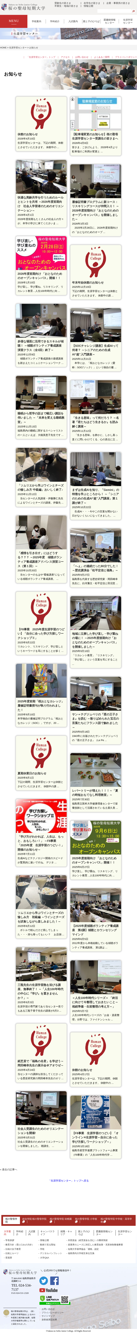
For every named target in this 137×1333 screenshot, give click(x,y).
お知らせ (33, 47)
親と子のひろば (91, 21)
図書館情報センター (110, 21)
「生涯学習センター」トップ (41, 57)
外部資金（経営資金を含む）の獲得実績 (88, 1240)
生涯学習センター (128, 21)
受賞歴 (8, 1257)
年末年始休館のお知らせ (88, 282)
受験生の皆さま (62, 3)
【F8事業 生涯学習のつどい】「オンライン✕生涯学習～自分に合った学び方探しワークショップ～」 (95, 1137)
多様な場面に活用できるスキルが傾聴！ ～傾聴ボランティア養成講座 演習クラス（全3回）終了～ (41, 346)
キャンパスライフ (47, 1233)
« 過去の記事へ (8, 1169)
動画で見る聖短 (47, 1244)
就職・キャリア (66, 1233)
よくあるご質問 (101, 57)
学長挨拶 (9, 1240)
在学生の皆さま (92, 3)
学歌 (42, 1249)
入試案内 (73, 21)
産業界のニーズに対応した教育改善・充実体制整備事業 (95, 1244)
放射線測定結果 (49, 1319)
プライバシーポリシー (126, 57)
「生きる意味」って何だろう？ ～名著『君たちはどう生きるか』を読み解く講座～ (95, 422)
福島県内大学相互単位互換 (81, 1253)
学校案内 (36, 21)
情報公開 (88, 6)
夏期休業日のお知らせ (32, 773)
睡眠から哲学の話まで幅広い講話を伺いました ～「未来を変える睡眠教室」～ (41, 418)
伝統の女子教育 (13, 1249)
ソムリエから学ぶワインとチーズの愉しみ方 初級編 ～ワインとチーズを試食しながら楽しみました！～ (41, 917)
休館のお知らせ (28, 134)
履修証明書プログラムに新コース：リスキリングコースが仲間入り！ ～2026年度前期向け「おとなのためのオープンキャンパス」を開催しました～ (95, 210)
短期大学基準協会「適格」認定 (83, 1249)
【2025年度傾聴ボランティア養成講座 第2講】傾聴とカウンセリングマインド (95, 930)
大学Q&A (44, 1257)
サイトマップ (48, 1316)
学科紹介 (55, 21)
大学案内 (7, 1233)
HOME (3, 47)
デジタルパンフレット (51, 1253)
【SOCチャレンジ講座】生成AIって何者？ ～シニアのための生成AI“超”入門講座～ (95, 350)
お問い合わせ (81, 57)
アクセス (65, 57)
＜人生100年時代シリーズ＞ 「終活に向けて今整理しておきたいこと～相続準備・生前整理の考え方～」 (95, 1002)
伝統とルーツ (12, 1253)
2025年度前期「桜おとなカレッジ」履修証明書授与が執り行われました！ (41, 706)
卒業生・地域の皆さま (66, 6)
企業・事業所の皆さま (118, 3)
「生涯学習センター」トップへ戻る (68, 1180)
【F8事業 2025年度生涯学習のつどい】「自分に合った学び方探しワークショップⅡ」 (41, 634)
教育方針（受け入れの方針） (19, 1244)
